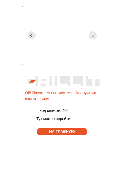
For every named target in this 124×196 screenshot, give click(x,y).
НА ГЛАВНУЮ (62, 131)
